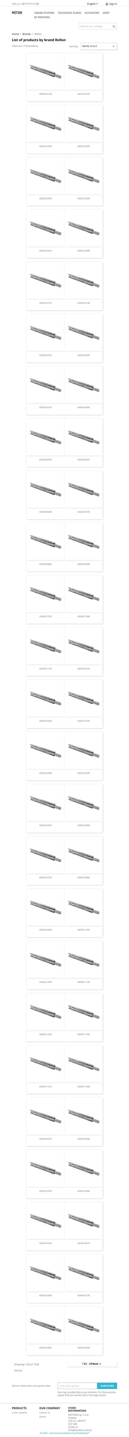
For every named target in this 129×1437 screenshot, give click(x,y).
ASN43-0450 (83, 1191)
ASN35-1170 (83, 982)
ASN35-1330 (83, 1034)
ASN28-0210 (45, 355)
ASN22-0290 (45, 146)
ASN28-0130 (83, 302)
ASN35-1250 (45, 1034)
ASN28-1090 (83, 616)
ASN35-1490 (83, 1086)
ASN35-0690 (83, 825)
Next (97, 1364)
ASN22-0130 (45, 93)
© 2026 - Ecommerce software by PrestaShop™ (64, 1433)
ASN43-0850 (45, 1347)
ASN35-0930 (45, 929)
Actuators (92, 12)
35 (90, 1363)
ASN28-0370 (45, 407)
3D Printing (42, 17)
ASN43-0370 (45, 1191)
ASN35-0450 (45, 773)
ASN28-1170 (45, 668)
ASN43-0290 (83, 1138)
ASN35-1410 (45, 1086)
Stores (42, 1416)
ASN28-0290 (83, 355)
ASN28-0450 (83, 407)
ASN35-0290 (45, 720)
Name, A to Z (98, 46)
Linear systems (44, 12)
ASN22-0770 (45, 302)
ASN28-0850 (45, 564)
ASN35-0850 (83, 877)
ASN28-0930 (83, 564)
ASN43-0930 (83, 1347)
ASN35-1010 (83, 929)
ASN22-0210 (83, 93)
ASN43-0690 (45, 1295)
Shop (106, 12)
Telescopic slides (69, 12)
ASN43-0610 (83, 1243)
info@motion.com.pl (80, 1430)
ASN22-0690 (83, 250)
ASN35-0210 (83, 668)
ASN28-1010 (45, 616)
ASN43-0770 (83, 1295)
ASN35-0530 (83, 773)
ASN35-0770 (45, 877)
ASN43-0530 (45, 1243)
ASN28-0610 (83, 459)
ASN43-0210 (45, 1138)
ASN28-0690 (45, 511)
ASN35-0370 (83, 720)
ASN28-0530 (45, 459)
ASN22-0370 (83, 146)
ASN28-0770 (83, 511)
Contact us (44, 1412)
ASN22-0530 (83, 198)
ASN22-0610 (45, 250)
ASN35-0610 (45, 825)
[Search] (98, 26)
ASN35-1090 (45, 982)
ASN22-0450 (45, 198)
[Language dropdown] (93, 4)
